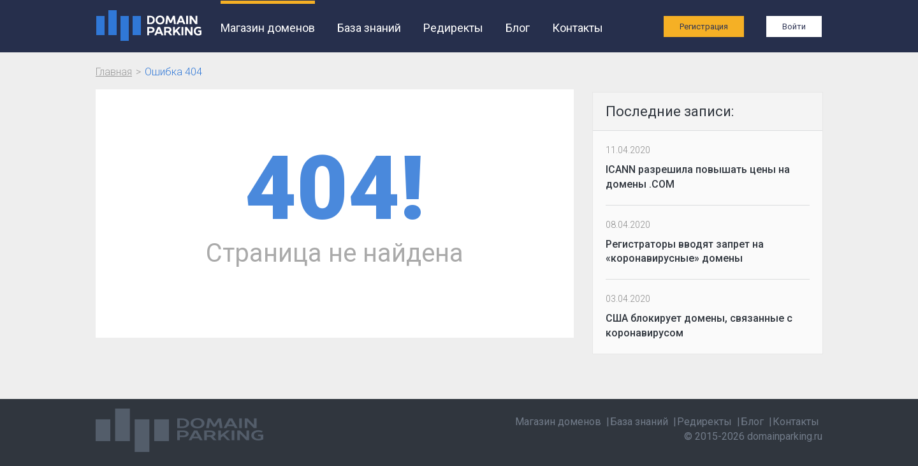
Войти (794, 26)
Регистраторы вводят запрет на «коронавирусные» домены (685, 251)
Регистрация (704, 26)
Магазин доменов (268, 27)
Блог (518, 27)
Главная (114, 72)
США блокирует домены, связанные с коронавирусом (699, 325)
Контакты (577, 27)
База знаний (369, 27)
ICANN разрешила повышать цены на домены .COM (698, 176)
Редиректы (453, 27)
